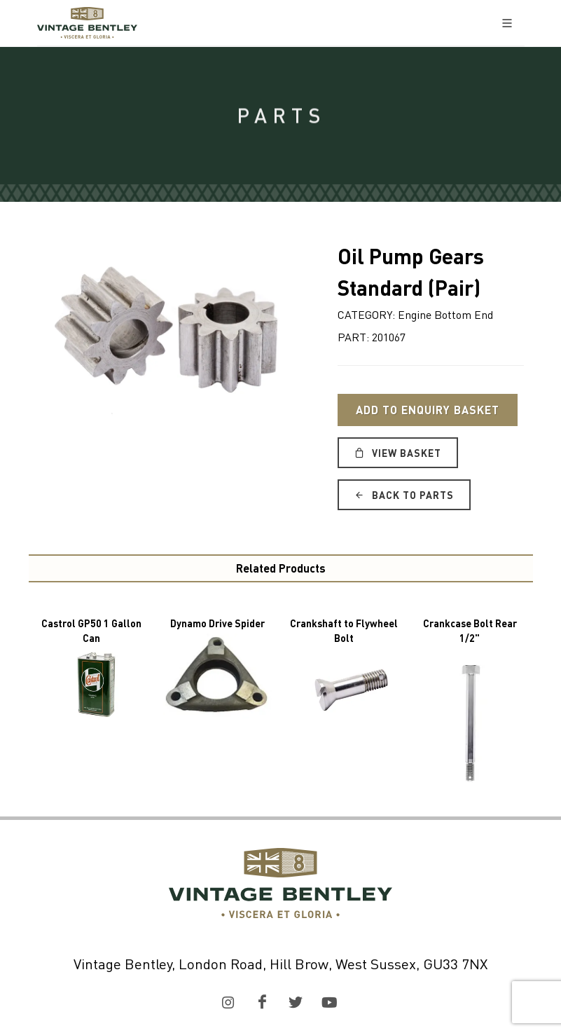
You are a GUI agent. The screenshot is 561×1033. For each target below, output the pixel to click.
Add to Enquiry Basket (427, 409)
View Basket (397, 452)
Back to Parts (404, 494)
